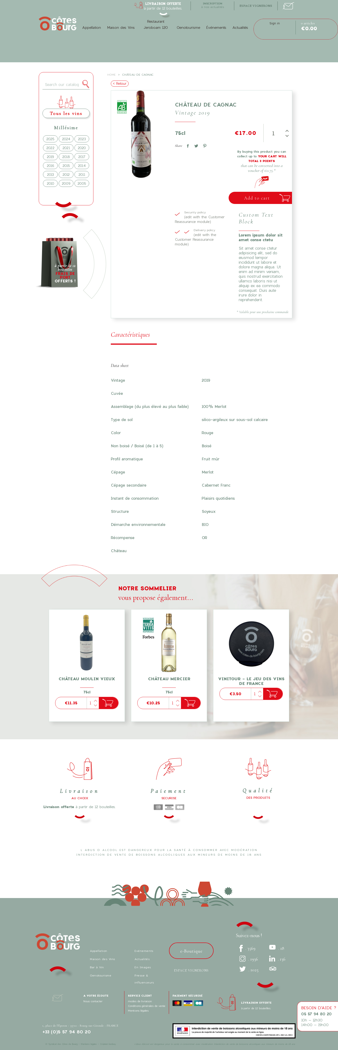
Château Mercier (169, 678)
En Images (142, 967)
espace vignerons (255, 6)
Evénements (143, 950)
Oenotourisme (188, 27)
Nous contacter (93, 1001)
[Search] (66, 84)
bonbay (112, 1044)
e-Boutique (191, 951)
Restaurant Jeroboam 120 (155, 24)
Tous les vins (66, 113)
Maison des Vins (121, 27)
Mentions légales (138, 1010)
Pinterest (204, 145)
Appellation (91, 27)
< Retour (120, 83)
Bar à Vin (97, 967)
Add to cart (257, 198)
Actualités (240, 27)
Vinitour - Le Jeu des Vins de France (251, 681)
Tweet (195, 145)
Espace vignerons (191, 970)
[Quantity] (273, 133)
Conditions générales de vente (146, 1005)
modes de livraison (140, 1001)
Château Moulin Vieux (86, 678)
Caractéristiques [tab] (130, 334)
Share (187, 145)
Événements (216, 27)
